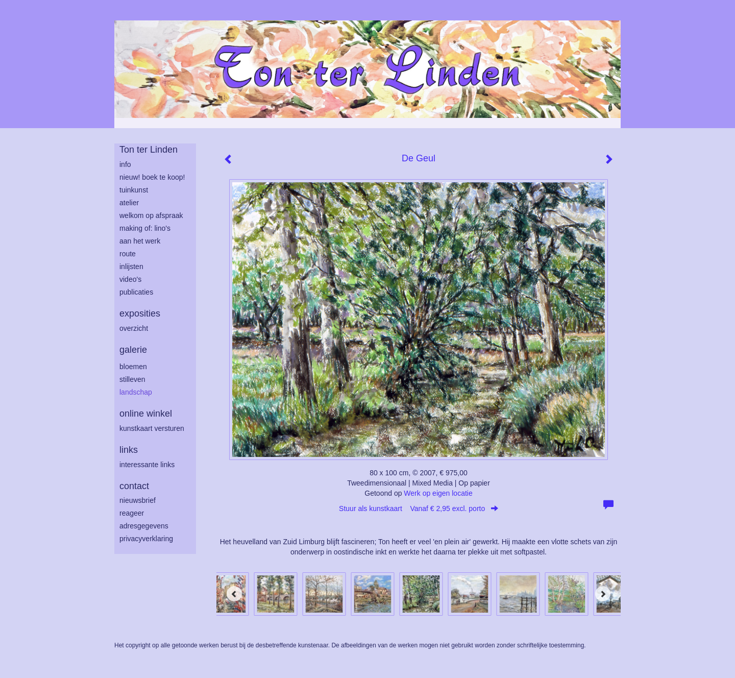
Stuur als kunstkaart (418, 508)
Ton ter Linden (148, 149)
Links (128, 450)
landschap (135, 392)
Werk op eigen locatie (438, 493)
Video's (130, 279)
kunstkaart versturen (151, 428)
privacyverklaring (146, 539)
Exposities (139, 313)
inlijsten (131, 266)
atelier (129, 203)
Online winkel (145, 413)
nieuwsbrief (137, 500)
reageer (131, 513)
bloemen (133, 366)
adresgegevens (143, 526)
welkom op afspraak (151, 215)
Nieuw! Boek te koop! (152, 177)
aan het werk (139, 241)
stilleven (132, 379)
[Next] (602, 593)
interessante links (147, 465)
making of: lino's (144, 228)
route (127, 254)
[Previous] (234, 593)
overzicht (133, 328)
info (125, 164)
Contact (134, 486)
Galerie (133, 350)
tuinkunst (133, 190)
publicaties (136, 292)
